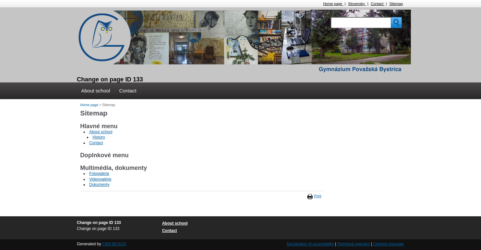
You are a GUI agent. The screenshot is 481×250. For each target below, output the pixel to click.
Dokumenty (99, 184)
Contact (377, 4)
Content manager (388, 244)
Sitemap (396, 4)
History (99, 137)
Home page (333, 4)
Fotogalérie (99, 173)
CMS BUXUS (114, 244)
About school (95, 90)
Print (317, 196)
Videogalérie (100, 179)
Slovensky (357, 4)
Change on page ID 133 (110, 79)
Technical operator (353, 244)
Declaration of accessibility (310, 244)
